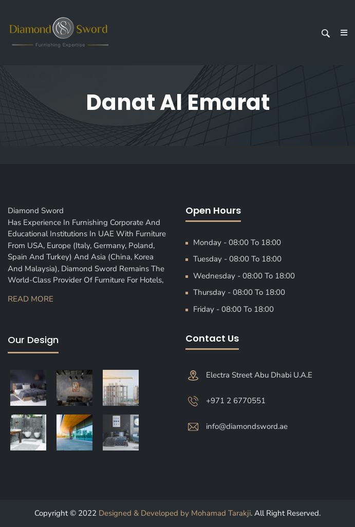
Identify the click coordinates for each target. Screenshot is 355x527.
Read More (30, 299)
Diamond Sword (39, 210)
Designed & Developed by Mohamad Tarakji (175, 513)
